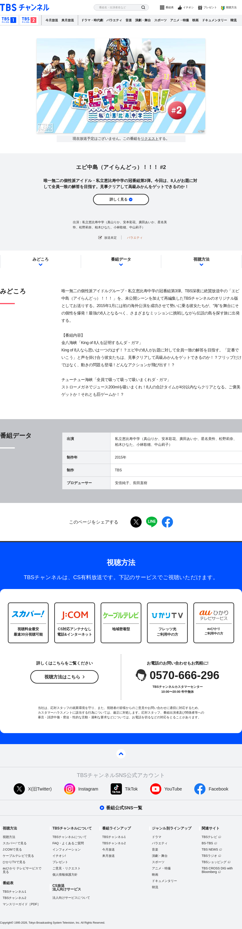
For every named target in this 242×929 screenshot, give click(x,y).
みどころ (40, 259)
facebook (167, 522)
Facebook (218, 788)
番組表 (170, 7)
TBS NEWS (210, 849)
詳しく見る (118, 199)
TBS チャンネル (24, 7)
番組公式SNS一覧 (124, 808)
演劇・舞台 (143, 20)
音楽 (128, 20)
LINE (151, 522)
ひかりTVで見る (14, 862)
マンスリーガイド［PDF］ (21, 904)
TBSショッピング (214, 862)
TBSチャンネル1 (9, 20)
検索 (143, 7)
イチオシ (188, 7)
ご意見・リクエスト (66, 868)
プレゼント (210, 7)
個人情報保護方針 (65, 874)
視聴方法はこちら (62, 676)
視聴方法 (231, 7)
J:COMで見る (12, 849)
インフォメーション (66, 849)
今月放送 (51, 20)
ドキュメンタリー (214, 20)
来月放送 (67, 20)
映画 (195, 20)
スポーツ (160, 20)
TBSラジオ (209, 856)
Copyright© (6, 922)
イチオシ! (59, 856)
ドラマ (156, 837)
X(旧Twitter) (40, 788)
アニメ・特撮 (179, 20)
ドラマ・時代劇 (92, 20)
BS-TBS (207, 843)
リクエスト (150, 139)
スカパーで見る (15, 843)
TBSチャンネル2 (29, 20)
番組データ (121, 259)
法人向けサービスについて (71, 897)
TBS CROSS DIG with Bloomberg (217, 870)
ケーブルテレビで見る (18, 856)
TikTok (131, 788)
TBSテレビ (209, 837)
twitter (136, 522)
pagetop (121, 753)
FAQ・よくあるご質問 (68, 843)
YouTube (173, 788)
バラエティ (114, 20)
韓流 (233, 20)
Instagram (88, 788)
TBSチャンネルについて (69, 837)
